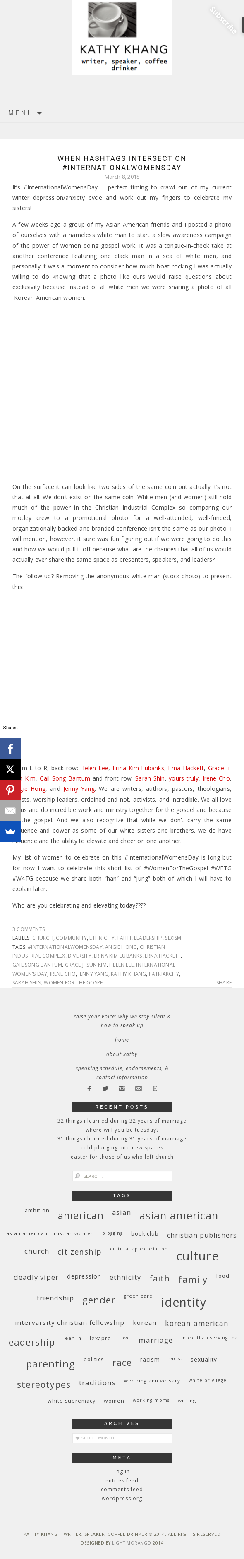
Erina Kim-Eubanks (138, 768)
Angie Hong (28, 789)
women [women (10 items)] (114, 1400)
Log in (122, 1471)
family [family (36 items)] (193, 1279)
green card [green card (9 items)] (138, 1296)
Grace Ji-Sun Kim (86, 964)
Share (224, 982)
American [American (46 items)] (81, 1215)
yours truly (184, 778)
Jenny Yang (79, 789)
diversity (79, 955)
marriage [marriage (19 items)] (156, 1340)
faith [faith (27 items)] (159, 1278)
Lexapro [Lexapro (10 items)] (100, 1338)
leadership (148, 937)
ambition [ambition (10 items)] (37, 1210)
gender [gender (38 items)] (98, 1299)
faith (124, 937)
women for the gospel (74, 982)
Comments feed (122, 1489)
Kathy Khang (128, 973)
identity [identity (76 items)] (183, 1302)
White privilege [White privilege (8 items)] (208, 1380)
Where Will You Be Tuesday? (122, 1129)
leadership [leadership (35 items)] (30, 1342)
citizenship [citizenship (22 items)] (79, 1251)
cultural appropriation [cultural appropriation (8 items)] (139, 1249)
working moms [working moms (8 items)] (151, 1400)
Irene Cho (216, 778)
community (71, 937)
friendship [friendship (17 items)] (55, 1298)
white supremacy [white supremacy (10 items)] (72, 1400)
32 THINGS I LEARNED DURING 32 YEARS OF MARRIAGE (122, 1120)
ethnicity (102, 937)
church (42, 937)
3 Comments (28, 929)
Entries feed (122, 1480)
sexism (173, 937)
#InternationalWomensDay (65, 947)
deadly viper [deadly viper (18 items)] (36, 1277)
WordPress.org (122, 1498)
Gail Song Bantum (65, 778)
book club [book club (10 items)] (145, 1233)
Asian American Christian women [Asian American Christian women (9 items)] (50, 1233)
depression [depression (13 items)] (84, 1276)
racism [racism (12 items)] (150, 1359)
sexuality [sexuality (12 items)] (204, 1359)
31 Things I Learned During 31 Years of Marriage (122, 1138)
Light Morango (131, 1543)
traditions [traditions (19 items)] (97, 1382)
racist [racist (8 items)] (175, 1358)
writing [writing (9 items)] (187, 1400)
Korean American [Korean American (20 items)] (197, 1323)
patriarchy (164, 973)
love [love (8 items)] (125, 1338)
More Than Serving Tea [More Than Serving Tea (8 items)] (209, 1338)
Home (122, 1039)
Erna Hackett (186, 768)
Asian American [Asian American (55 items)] (178, 1215)
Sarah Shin (150, 778)
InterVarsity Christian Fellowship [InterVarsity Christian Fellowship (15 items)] (69, 1322)
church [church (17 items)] (36, 1251)
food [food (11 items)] (223, 1275)
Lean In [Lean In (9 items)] (72, 1338)
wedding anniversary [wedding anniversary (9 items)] (152, 1380)
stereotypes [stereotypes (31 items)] (44, 1384)
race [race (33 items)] (122, 1362)
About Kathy (122, 1054)
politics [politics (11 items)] (94, 1359)
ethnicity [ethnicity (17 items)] (125, 1277)
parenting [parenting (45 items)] (50, 1363)
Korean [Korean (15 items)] (145, 1322)
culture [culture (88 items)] (197, 1256)
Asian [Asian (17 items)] (121, 1212)
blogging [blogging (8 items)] (112, 1233)
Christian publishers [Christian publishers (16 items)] (202, 1235)
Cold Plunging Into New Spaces (122, 1147)
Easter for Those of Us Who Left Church (122, 1156)
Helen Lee (94, 768)
